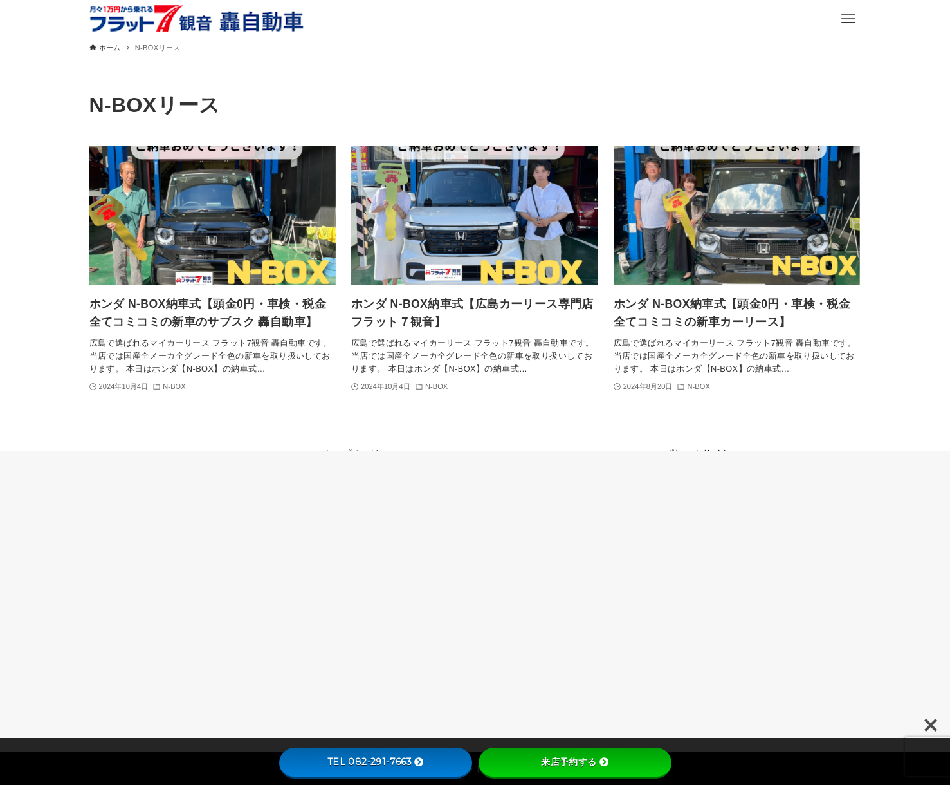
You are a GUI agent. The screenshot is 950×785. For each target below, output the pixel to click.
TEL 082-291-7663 (375, 762)
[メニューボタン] (848, 19)
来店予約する (574, 762)
